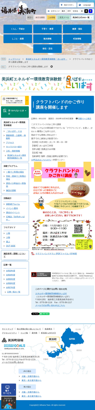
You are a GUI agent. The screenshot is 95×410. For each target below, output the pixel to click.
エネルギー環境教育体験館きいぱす (51, 294)
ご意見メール (63, 17)
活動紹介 (8, 198)
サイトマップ (7, 329)
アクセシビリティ (9, 333)
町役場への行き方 (48, 333)
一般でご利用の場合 (15, 172)
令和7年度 (10, 287)
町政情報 (77, 39)
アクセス (10, 143)
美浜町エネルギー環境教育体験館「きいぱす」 (46, 59)
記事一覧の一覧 (13, 292)
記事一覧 (8, 265)
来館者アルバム (13, 204)
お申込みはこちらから (41, 160)
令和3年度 (10, 271)
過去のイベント (13, 212)
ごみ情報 (51, 17)
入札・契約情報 (13, 151)
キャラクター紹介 (14, 147)
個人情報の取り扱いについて (29, 329)
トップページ (14, 59)
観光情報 (47, 39)
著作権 (34, 333)
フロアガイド (9, 227)
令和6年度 (10, 283)
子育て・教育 (47, 29)
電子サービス (7, 392)
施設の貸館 (11, 190)
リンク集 (24, 333)
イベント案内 (12, 208)
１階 (8, 233)
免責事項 (48, 329)
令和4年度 (10, 275)
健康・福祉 (77, 29)
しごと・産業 (18, 39)
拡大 (63, 11)
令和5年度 (10, 279)
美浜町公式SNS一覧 (81, 17)
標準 (69, 11)
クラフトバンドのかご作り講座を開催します (28, 67)
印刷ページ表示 (84, 118)
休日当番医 (40, 17)
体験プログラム (10, 166)
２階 (8, 237)
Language (87, 5)
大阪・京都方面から (30, 376)
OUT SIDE (10, 246)
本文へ (30, 17)
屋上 (8, 242)
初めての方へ (69, 5)
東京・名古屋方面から (31, 380)
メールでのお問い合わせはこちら (50, 305)
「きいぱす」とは (14, 131)
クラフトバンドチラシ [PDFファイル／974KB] (56, 254)
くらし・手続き (18, 29)
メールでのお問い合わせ (13, 362)
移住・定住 (47, 49)
